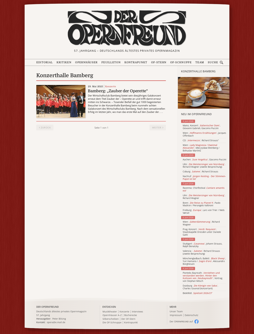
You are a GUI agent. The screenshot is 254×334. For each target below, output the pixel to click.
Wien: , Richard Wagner (201, 223)
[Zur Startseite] (127, 28)
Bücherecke (130, 315)
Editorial (44, 62)
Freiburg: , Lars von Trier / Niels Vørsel (204, 211)
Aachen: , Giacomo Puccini (204, 159)
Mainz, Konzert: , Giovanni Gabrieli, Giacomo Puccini (201, 127)
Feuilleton (111, 62)
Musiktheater (110, 311)
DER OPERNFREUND (47, 306)
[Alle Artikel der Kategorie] (203, 93)
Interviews (137, 311)
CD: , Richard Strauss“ (201, 140)
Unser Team (176, 311)
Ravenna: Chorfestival (204, 189)
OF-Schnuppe (181, 62)
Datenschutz (191, 315)
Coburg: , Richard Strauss (200, 171)
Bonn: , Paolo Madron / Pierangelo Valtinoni (201, 204)
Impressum (176, 315)
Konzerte (110, 86)
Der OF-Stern (128, 319)
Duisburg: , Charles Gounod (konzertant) (200, 287)
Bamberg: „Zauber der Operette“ (118, 91)
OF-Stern (158, 62)
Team (199, 62)
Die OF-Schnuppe (112, 322)
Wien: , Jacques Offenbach (204, 134)
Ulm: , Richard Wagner (204, 197)
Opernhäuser (86, 62)
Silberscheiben (111, 319)
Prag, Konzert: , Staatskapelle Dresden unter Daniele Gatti (202, 232)
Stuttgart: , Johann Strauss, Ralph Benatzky (202, 245)
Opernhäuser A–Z (112, 315)
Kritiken (64, 62)
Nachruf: (204, 177)
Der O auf (181, 321)
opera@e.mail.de (56, 322)
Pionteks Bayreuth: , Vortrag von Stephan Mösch (202, 277)
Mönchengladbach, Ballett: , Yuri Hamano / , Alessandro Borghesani (204, 261)
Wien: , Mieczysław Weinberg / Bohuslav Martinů (201, 148)
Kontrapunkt (135, 62)
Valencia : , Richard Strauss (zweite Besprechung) (201, 252)
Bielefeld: (198, 293)
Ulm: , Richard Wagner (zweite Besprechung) (204, 165)
